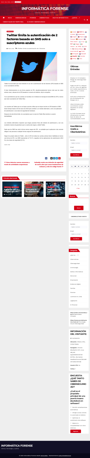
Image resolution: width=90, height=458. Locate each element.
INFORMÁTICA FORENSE (45, 8)
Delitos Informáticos (60, 18)
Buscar (72, 196)
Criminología (74, 267)
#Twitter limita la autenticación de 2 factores (31, 48)
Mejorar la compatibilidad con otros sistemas (78, 425)
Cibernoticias (44, 18)
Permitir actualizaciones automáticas (78, 408)
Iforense (33, 18)
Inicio (10, 18)
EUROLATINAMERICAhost (65, 455)
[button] (84, 20)
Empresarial (29, 187)
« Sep (78, 188)
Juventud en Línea (76, 296)
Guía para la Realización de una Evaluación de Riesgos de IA (77, 98)
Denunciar (73, 276)
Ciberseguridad (20, 18)
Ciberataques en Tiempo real (13, 22)
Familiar (72, 288)
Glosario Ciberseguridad (36, 22)
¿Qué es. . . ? (76, 18)
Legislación (73, 300)
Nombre (72, 140)
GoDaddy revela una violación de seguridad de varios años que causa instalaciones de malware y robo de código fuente (48, 164)
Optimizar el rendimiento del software (78, 419)
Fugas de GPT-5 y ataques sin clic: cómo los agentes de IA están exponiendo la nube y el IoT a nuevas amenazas (78, 89)
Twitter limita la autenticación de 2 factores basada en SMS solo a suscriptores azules (32, 39)
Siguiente (75, 431)
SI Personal (73, 305)
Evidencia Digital (75, 284)
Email (72, 147)
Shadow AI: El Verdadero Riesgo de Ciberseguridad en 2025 (78, 79)
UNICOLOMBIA (44, 455)
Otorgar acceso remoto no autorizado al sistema (78, 414)
